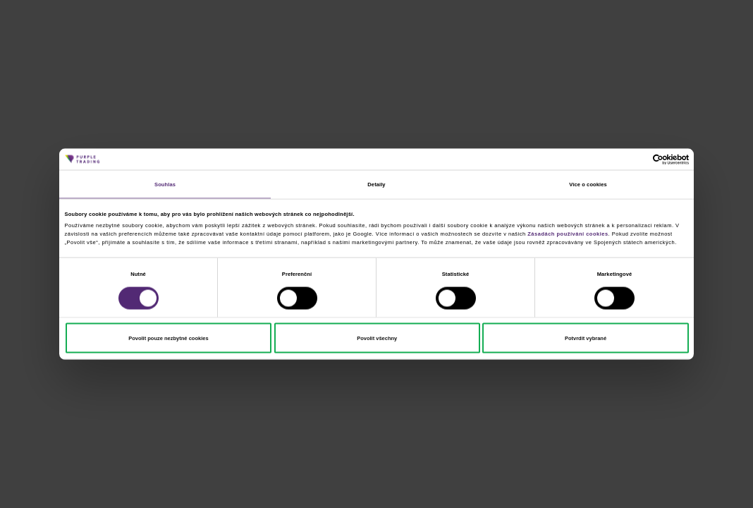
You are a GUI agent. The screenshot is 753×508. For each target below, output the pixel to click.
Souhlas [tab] (165, 184)
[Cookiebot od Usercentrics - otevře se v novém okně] (627, 159)
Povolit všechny (377, 337)
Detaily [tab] (376, 184)
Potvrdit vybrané (585, 337)
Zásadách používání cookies (567, 233)
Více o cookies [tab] (588, 184)
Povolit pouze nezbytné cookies (168, 337)
